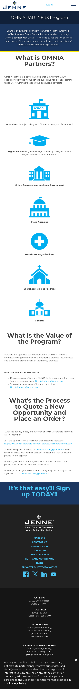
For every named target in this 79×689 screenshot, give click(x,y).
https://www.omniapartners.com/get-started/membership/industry (38, 445)
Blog (39, 563)
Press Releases (39, 554)
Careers (39, 537)
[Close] (76, 660)
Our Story (39, 550)
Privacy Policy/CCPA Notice (39, 567)
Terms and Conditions (39, 558)
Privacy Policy (17, 683)
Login (49, 4)
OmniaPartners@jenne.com (49, 382)
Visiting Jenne (39, 546)
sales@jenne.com (39, 636)
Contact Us (39, 542)
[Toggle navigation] (74, 6)
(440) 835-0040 (43, 615)
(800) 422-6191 (39, 612)
